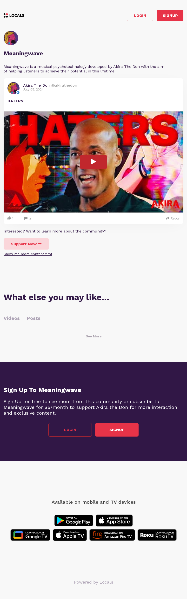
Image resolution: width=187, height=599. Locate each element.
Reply (173, 218)
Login (140, 15)
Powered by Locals (93, 582)
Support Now (26, 244)
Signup (170, 15)
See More (93, 336)
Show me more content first (28, 254)
